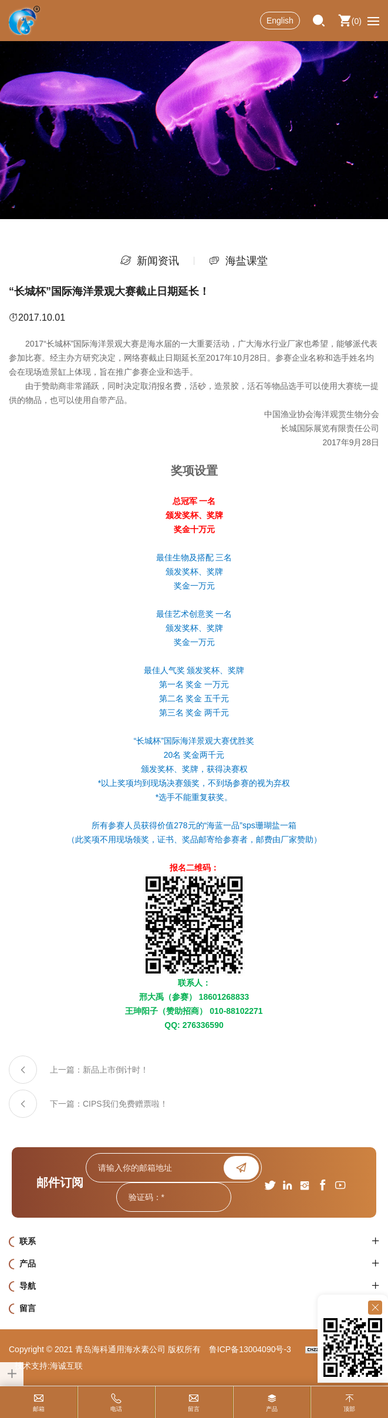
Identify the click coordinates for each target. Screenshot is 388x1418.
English (279, 20)
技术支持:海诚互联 (49, 1365)
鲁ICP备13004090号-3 (250, 1349)
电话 (116, 1409)
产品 (272, 1409)
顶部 (349, 1409)
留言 (194, 1409)
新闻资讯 (158, 261)
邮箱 (39, 1409)
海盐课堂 (246, 261)
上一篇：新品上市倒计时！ (99, 1069)
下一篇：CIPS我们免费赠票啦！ (109, 1103)
